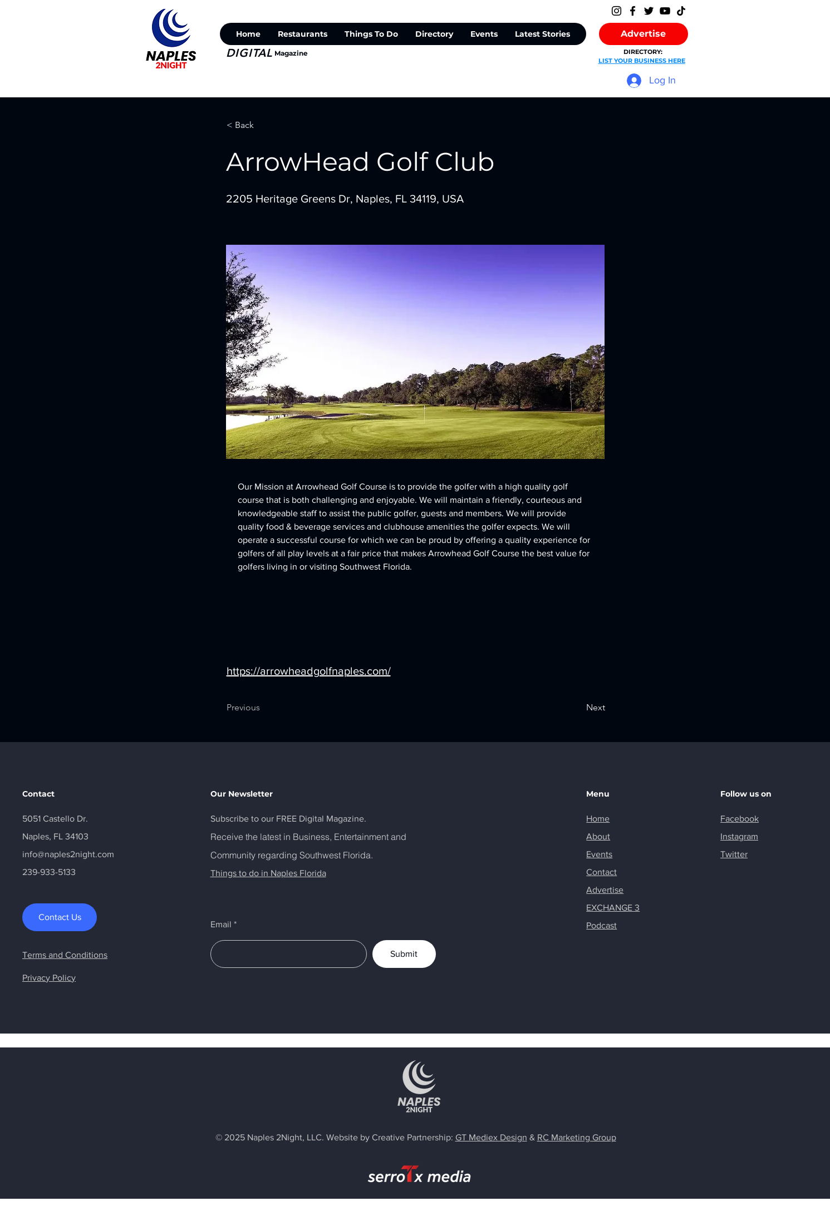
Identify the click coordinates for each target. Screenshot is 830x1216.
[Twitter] (648, 10)
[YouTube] (665, 10)
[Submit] (404, 954)
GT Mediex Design (491, 1137)
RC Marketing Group (576, 1137)
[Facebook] (632, 10)
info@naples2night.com (68, 854)
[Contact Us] (59, 917)
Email (221, 924)
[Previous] (263, 707)
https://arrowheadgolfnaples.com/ (309, 671)
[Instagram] (616, 10)
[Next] (577, 707)
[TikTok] (681, 10)
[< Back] (263, 125)
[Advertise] (643, 34)
